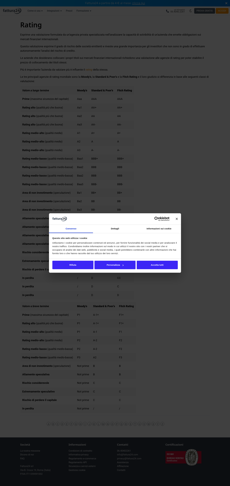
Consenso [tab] (71, 228)
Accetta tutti (157, 265)
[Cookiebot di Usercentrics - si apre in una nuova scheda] (156, 219)
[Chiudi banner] (177, 219)
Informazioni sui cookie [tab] (159, 228)
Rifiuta (72, 265)
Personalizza (115, 265)
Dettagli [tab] (115, 228)
